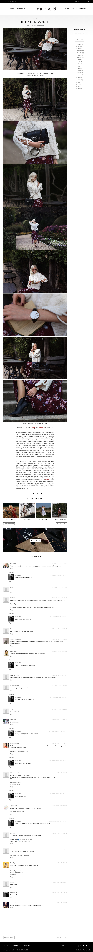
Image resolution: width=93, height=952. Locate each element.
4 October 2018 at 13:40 (58, 685)
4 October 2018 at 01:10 (58, 563)
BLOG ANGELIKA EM (17, 812)
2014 (79, 84)
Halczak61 (13, 563)
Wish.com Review (27, 839)
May (79, 66)
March (79, 70)
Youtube (13, 874)
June (79, 64)
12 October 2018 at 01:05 (57, 849)
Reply (11, 568)
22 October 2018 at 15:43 (55, 760)
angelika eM (13, 805)
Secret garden (14, 651)
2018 (79, 48)
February (79, 72)
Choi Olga (13, 863)
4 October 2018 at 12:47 (58, 675)
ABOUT (12, 9)
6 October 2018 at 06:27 (58, 743)
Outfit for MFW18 (16, 784)
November (79, 52)
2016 (79, 80)
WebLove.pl (86, 950)
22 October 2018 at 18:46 (57, 902)
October (79, 55)
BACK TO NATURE (11, 519)
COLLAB (74, 9)
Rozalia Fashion (14, 685)
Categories (21, 9)
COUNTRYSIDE (43, 519)
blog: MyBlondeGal (16, 871)
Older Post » (61, 524)
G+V (11, 629)
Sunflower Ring (26, 841)
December (79, 50)
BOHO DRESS (27, 519)
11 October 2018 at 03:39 (57, 833)
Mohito (33, 427)
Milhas (12, 882)
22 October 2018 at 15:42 (56, 697)
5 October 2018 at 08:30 (58, 719)
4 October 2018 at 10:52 (58, 639)
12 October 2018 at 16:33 (57, 882)
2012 (79, 88)
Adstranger (13, 719)
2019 (79, 46)
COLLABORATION (16, 946)
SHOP (67, 9)
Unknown (12, 597)
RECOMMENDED (79, 34)
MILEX (12, 587)
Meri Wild (25, 950)
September (79, 57)
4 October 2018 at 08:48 (58, 597)
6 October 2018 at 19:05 (58, 805)
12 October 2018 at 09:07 (57, 863)
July (79, 61)
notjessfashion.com (22, 751)
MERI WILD (18, 575)
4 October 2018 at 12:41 (58, 651)
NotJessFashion (14, 743)
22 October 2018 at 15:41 (56, 575)
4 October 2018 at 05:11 (58, 587)
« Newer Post (9, 524)
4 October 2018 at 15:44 (58, 709)
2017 (79, 77)
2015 (79, 82)
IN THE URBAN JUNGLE (59, 519)
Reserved (42, 427)
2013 (79, 86)
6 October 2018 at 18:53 (58, 772)
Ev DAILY (12, 709)
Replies (11, 572)
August (79, 59)
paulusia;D (13, 903)
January (79, 75)
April (79, 68)
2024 (79, 44)
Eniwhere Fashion (15, 773)
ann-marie (13, 849)
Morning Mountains (15, 639)
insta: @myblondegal (17, 872)
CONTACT (82, 9)
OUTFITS (35, 18)
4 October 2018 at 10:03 (58, 628)
